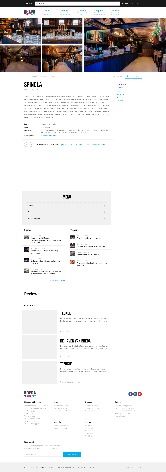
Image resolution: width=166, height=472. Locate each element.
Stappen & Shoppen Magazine (35, 408)
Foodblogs (89, 428)
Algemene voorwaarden (66, 467)
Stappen (57, 402)
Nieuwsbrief (29, 442)
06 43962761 (79, 145)
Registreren (136, 3)
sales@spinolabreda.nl (96, 145)
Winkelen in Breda (91, 406)
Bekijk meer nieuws (56, 280)
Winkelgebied (29, 135)
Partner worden (30, 416)
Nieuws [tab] (120, 101)
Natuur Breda (120, 416)
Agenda (57, 422)
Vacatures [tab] (121, 94)
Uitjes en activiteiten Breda (125, 411)
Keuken (26, 127)
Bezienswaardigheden (123, 406)
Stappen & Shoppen (32, 402)
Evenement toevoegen (32, 421)
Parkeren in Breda (91, 411)
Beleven (118, 402)
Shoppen (88, 402)
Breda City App (29, 411)
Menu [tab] (119, 91)
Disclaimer (81, 467)
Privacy (51, 467)
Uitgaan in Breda (60, 408)
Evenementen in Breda (63, 426)
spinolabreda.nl (66, 145)
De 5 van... (88, 431)
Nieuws (88, 422)
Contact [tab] (120, 87)
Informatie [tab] (121, 84)
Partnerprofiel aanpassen (33, 418)
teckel (65, 313)
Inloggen (125, 3)
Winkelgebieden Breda (93, 408)
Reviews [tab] (120, 97)
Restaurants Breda (61, 406)
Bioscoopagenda (60, 428)
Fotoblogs (89, 436)
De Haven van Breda (48, 135)
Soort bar (27, 124)
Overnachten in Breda (62, 411)
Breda (29, 3)
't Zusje (66, 363)
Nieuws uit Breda (91, 426)
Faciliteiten (28, 130)
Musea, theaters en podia (125, 408)
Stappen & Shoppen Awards (34, 424)
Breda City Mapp (30, 413)
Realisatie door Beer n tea (133, 467)
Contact (27, 426)
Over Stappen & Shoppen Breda (36, 406)
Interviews (89, 433)
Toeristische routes (122, 413)
